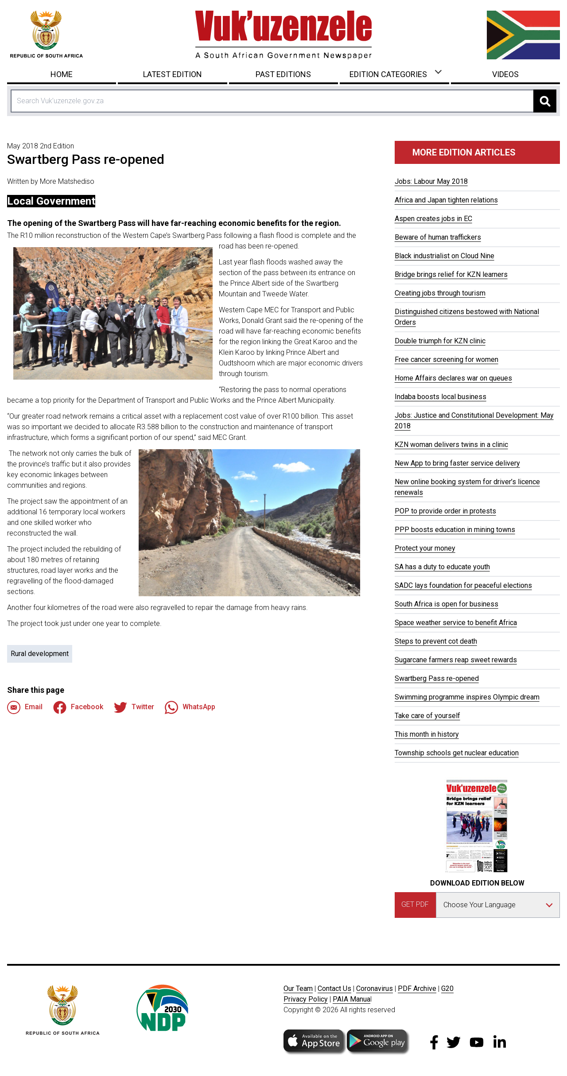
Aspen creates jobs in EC (433, 218)
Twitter (134, 707)
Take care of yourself (427, 715)
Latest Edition (172, 74)
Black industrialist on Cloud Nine (444, 256)
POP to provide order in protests (445, 511)
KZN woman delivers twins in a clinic (451, 444)
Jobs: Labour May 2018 (431, 181)
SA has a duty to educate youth (442, 567)
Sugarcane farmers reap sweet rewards (456, 660)
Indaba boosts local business (440, 396)
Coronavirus (374, 988)
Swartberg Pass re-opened (437, 678)
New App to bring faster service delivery (457, 463)
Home (61, 74)
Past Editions (283, 74)
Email (25, 707)
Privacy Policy (306, 999)
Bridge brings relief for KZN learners (451, 274)
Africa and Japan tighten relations (446, 200)
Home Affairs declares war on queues (453, 378)
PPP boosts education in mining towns (455, 529)
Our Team (298, 988)
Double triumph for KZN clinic (440, 341)
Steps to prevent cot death (436, 641)
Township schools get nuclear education (457, 753)
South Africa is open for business (446, 604)
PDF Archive (417, 988)
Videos (505, 74)
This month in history (427, 734)
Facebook (78, 707)
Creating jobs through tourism (440, 293)
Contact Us (334, 988)
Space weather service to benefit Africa (456, 622)
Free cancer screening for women (446, 359)
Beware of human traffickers (438, 237)
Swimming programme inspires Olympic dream (467, 697)
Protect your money (425, 548)
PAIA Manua (351, 999)
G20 (447, 988)
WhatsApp (190, 707)
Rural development (40, 653)
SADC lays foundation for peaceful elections (463, 585)
